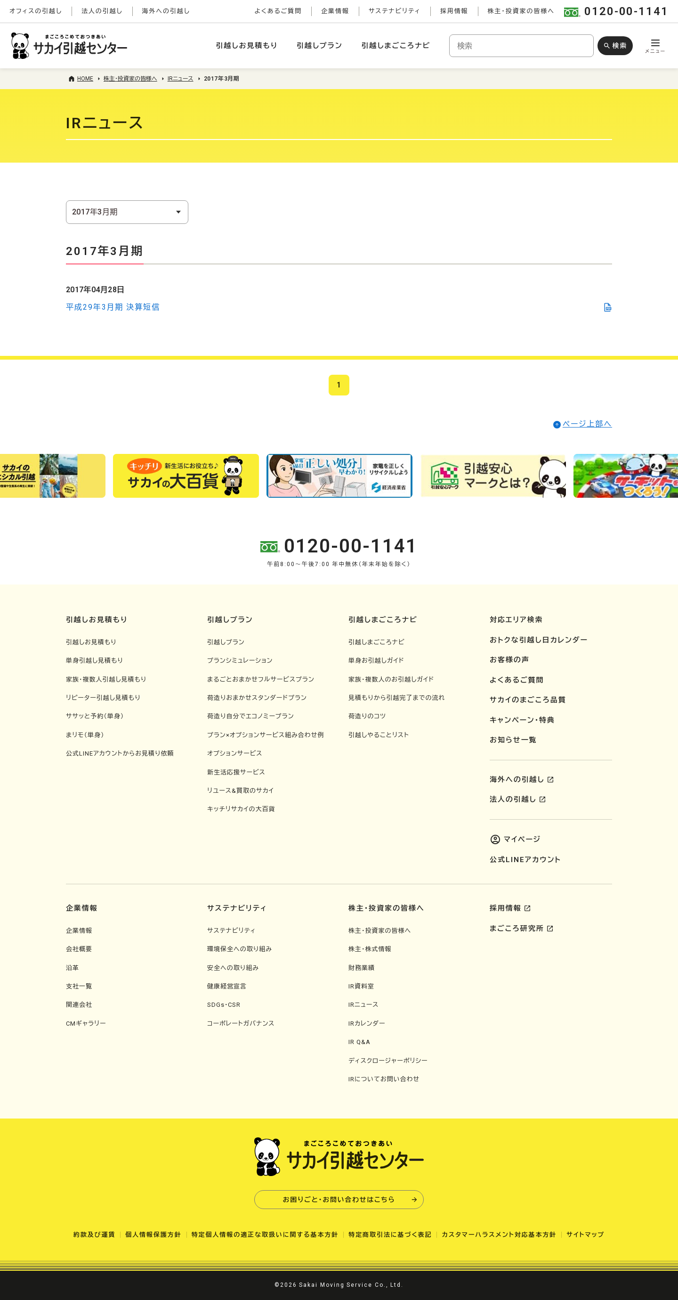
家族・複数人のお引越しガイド (391, 679)
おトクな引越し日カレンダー (539, 640)
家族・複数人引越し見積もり (106, 679)
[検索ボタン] (615, 45)
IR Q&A (359, 1041)
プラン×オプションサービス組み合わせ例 (265, 735)
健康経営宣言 (227, 986)
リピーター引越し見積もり (103, 697)
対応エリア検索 (516, 620)
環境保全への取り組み (239, 949)
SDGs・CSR (224, 1004)
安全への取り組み (233, 967)
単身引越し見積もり (94, 660)
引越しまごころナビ (396, 45)
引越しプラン (319, 45)
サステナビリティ (395, 11)
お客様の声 (510, 660)
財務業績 (361, 967)
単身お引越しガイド (376, 660)
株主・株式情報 (370, 949)
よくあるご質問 (278, 11)
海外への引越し (166, 11)
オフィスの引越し (35, 11)
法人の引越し (102, 11)
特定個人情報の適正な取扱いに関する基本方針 (265, 1234)
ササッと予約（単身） (95, 716)
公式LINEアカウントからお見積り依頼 (120, 753)
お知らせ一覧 (513, 740)
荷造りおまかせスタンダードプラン (257, 697)
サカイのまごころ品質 (528, 700)
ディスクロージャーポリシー (388, 1060)
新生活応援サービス (236, 772)
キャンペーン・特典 (522, 720)
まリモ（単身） (85, 735)
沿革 (72, 967)
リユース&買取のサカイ (240, 790)
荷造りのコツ (367, 716)
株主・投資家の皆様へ (521, 11)
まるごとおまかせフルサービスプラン (261, 679)
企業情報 (335, 11)
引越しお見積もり (247, 45)
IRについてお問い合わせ (384, 1079)
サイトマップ (585, 1234)
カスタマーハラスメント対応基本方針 (499, 1234)
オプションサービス (234, 753)
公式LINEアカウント (525, 860)
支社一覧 (79, 986)
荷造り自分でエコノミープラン (250, 716)
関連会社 (79, 1004)
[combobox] (521, 45)
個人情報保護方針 (153, 1234)
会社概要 (79, 949)
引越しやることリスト (378, 735)
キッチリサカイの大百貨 (241, 809)
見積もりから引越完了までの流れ (396, 697)
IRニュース (363, 1004)
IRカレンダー (366, 1023)
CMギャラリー (86, 1023)
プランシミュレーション (240, 660)
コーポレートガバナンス (240, 1023)
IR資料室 (361, 986)
